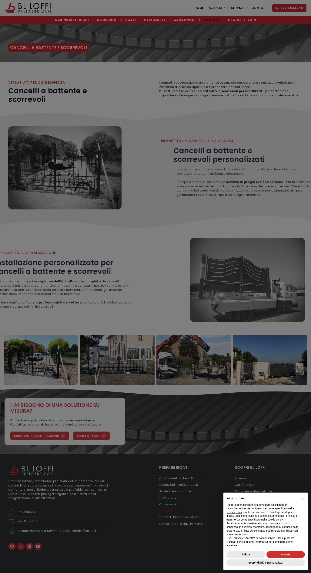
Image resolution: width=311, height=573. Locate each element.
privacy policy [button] (234, 512)
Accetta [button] (286, 554)
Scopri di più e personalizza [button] (265, 562)
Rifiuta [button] (246, 554)
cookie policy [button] (275, 519)
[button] (303, 499)
